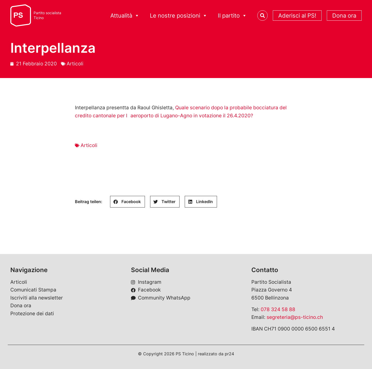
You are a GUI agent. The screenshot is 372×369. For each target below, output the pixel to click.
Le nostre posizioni (178, 16)
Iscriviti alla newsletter (36, 298)
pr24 (229, 353)
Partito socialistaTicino (47, 15)
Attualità (125, 16)
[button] (127, 201)
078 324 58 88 (278, 309)
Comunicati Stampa (33, 290)
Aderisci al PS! (297, 15)
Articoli (75, 64)
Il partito (232, 16)
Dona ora (344, 15)
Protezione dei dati (32, 314)
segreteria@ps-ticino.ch (295, 317)
